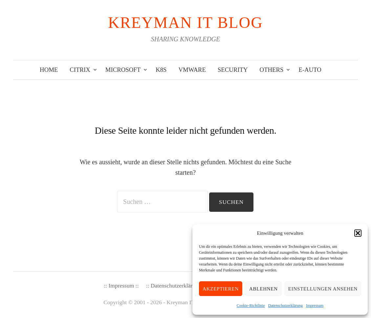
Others (272, 69)
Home (49, 69)
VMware (192, 69)
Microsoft (123, 69)
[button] (358, 233)
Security (233, 69)
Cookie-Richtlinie (251, 305)
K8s (161, 69)
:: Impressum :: (121, 285)
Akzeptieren (221, 288)
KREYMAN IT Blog (185, 22)
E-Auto (309, 69)
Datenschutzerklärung (285, 305)
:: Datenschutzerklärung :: (176, 285)
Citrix (80, 69)
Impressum (314, 305)
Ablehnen (263, 288)
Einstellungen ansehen (323, 288)
